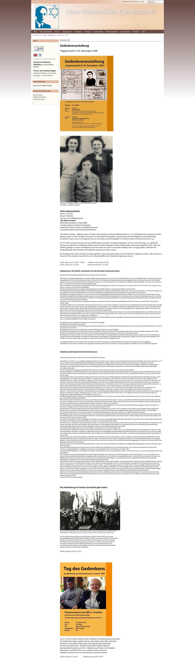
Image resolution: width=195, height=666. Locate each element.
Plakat (82, 262)
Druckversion (38, 95)
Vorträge (88, 32)
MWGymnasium (112, 32)
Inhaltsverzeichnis (39, 97)
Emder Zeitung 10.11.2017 (69, 265)
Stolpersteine (67, 32)
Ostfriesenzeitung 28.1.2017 (93, 657)
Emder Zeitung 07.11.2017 (69, 262)
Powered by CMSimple (131, 2)
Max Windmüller (46, 32)
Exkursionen (125, 32)
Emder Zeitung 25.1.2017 (69, 657)
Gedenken (78, 32)
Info (143, 32)
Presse (57, 32)
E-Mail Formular (39, 99)
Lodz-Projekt (98, 32)
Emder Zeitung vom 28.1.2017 (71, 551)
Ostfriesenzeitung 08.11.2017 (98, 262)
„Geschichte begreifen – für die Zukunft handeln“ (45, 75)
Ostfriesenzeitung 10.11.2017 (98, 265)
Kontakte (136, 32)
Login (142, 2)
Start (35, 32)
